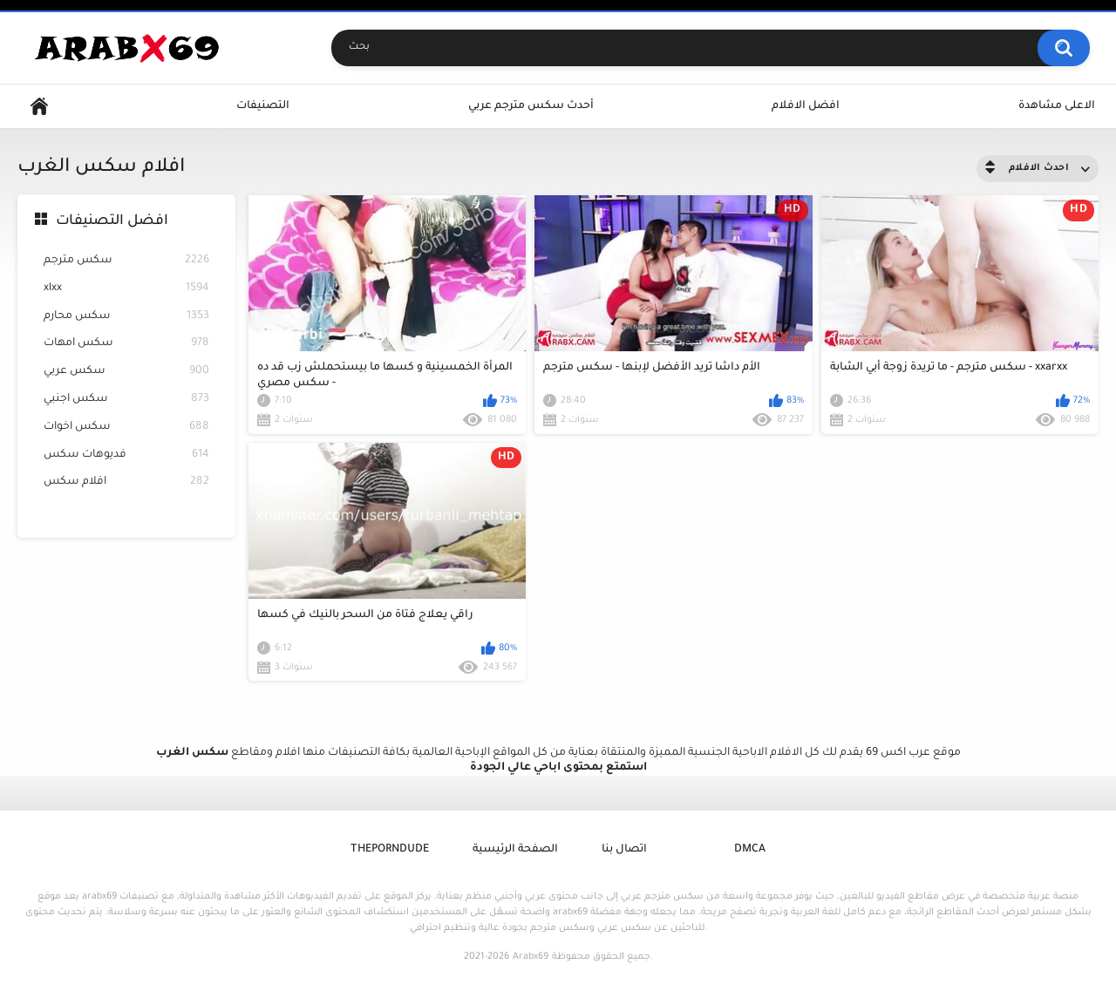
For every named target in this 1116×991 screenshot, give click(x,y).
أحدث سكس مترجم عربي (531, 106)
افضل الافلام (806, 106)
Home (39, 107)
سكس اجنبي (126, 399)
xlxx (126, 289)
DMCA (750, 850)
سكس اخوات (126, 427)
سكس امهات (126, 343)
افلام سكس (126, 482)
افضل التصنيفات (112, 221)
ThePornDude (389, 850)
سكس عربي (126, 371)
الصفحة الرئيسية (515, 850)
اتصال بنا (624, 850)
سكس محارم (126, 316)
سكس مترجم (126, 261)
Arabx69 (530, 957)
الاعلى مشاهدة (1056, 106)
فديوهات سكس (126, 455)
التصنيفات (262, 106)
